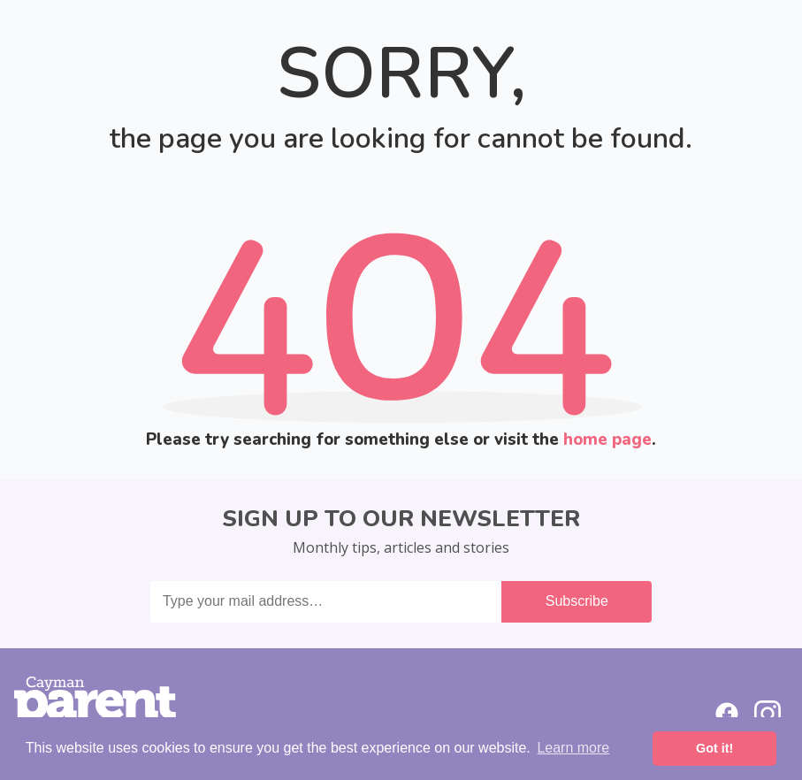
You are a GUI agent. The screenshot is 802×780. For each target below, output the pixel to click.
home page (607, 439)
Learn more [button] (573, 747)
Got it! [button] (714, 748)
